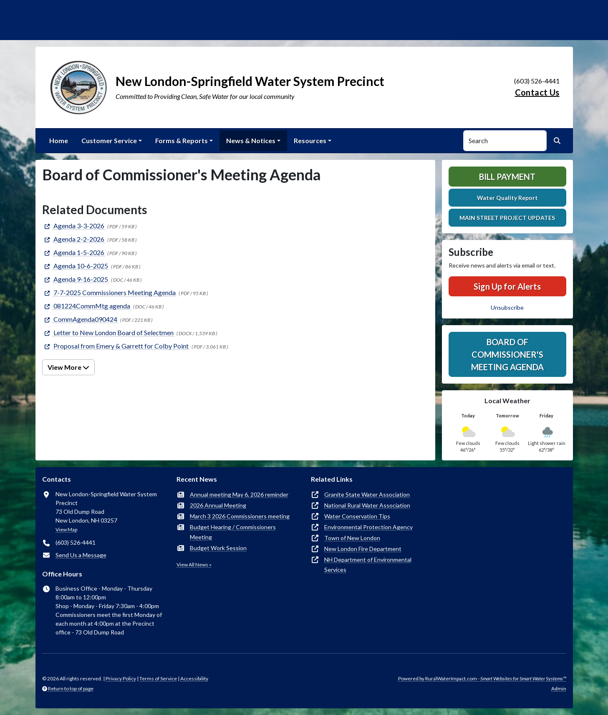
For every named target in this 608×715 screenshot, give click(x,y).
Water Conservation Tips (357, 516)
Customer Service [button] (109, 140)
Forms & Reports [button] (181, 140)
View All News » (194, 564)
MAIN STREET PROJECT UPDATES (507, 217)
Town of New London (352, 537)
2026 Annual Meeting (218, 505)
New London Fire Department (362, 548)
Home (58, 140)
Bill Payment (507, 177)
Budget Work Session (218, 547)
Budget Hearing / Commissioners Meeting (233, 532)
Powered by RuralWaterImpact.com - (482, 678)
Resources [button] (310, 140)
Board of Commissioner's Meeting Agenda (507, 354)
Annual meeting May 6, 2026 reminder (239, 494)
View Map (66, 529)
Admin (558, 688)
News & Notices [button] (250, 140)
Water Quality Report (507, 197)
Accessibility (194, 678)
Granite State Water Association (367, 494)
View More (68, 367)
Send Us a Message (81, 554)
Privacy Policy (121, 678)
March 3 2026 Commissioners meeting (240, 516)
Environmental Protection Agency (368, 527)
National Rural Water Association (367, 505)
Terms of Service (158, 678)
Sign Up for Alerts (507, 286)
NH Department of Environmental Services (367, 564)
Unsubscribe (507, 307)
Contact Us (537, 92)
